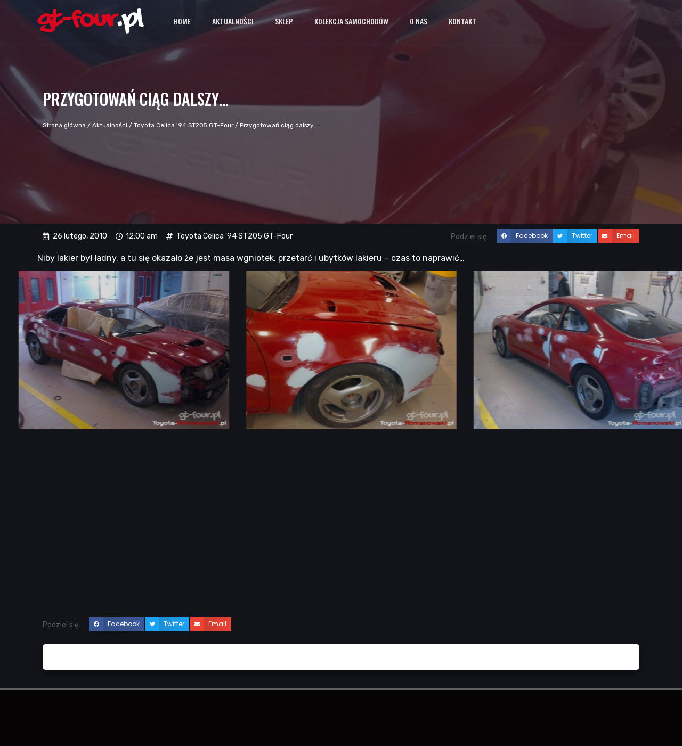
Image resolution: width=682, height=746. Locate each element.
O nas (418, 21)
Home (182, 21)
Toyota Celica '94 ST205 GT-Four (183, 125)
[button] (525, 236)
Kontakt (462, 21)
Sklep (284, 21)
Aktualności (233, 21)
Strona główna (64, 125)
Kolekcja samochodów (351, 21)
